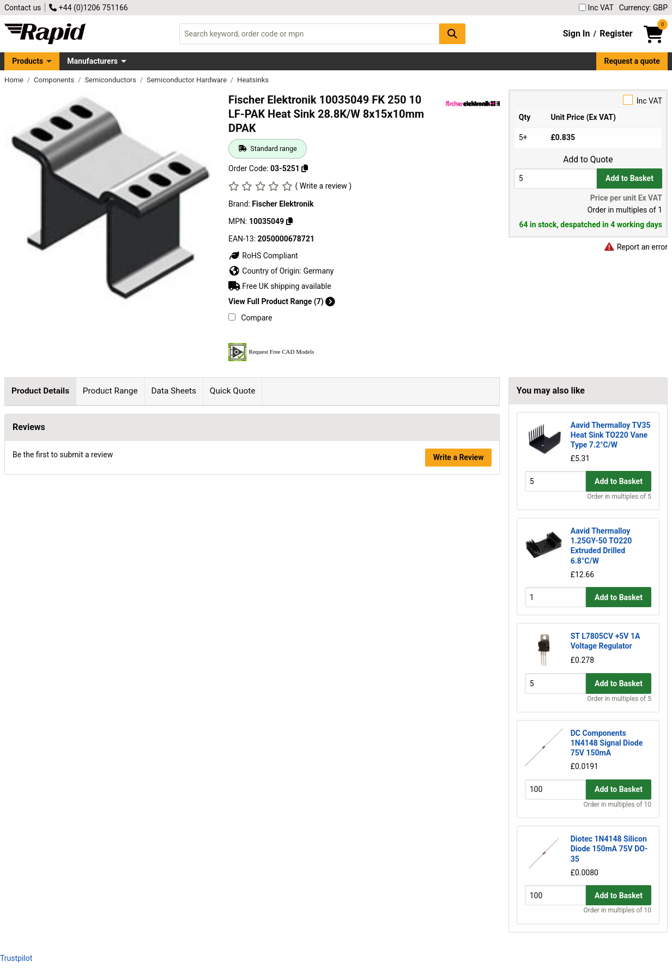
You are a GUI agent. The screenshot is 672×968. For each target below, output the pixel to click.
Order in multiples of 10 (617, 804)
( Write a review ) (323, 186)
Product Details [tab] (40, 391)
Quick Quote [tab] (233, 391)
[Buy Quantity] (555, 178)
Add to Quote (588, 159)
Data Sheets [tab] (173, 391)
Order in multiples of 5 (619, 496)
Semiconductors (111, 80)
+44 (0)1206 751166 (88, 7)
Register (616, 33)
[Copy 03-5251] (304, 168)
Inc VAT (596, 7)
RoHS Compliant (263, 255)
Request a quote (632, 61)
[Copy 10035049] (289, 221)
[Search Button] (452, 33)
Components (55, 80)
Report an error (635, 247)
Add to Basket (629, 178)
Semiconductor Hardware (187, 80)
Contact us (22, 7)
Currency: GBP (643, 7)
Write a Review (458, 628)
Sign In (576, 33)
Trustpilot (16, 958)
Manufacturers (92, 61)
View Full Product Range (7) (281, 301)
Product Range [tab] (110, 391)
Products (27, 61)
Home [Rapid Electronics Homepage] (14, 80)
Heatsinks (253, 80)
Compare (250, 317)
